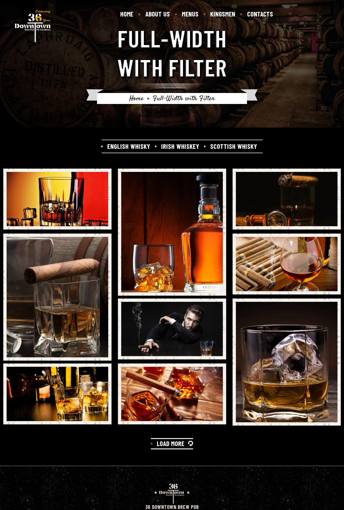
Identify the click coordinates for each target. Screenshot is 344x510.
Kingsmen (222, 14)
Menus (190, 14)
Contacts (260, 14)
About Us (157, 14)
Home (127, 14)
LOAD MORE (171, 443)
